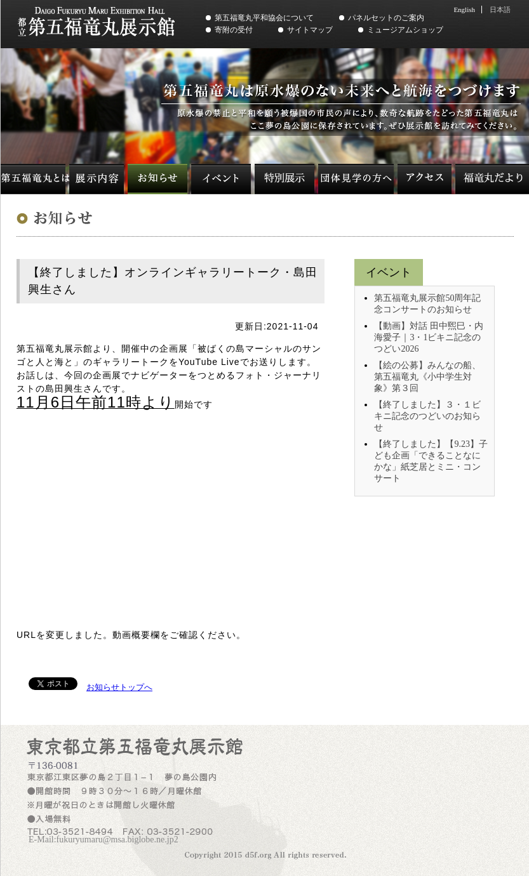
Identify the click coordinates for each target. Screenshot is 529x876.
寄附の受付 (234, 29)
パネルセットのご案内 (386, 17)
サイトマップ (310, 29)
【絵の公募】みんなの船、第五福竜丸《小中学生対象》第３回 (427, 377)
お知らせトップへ (119, 687)
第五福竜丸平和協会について (264, 17)
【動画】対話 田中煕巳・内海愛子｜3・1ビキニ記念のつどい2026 (428, 337)
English (464, 9)
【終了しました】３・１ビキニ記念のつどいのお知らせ (427, 416)
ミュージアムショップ (405, 29)
